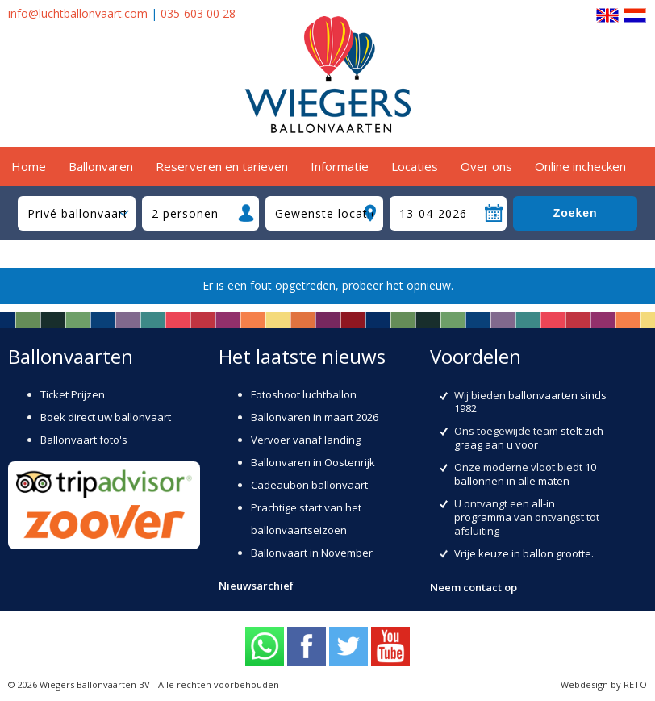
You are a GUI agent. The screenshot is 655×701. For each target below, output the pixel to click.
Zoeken (575, 213)
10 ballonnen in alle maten (525, 474)
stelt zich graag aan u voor (528, 438)
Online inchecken (580, 166)
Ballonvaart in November (312, 552)
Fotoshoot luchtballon (304, 394)
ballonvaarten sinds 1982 (530, 402)
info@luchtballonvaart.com (78, 13)
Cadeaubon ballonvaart (309, 485)
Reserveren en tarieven (222, 166)
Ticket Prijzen (72, 394)
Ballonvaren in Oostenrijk (313, 462)
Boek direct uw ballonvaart (105, 417)
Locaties (414, 166)
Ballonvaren (101, 166)
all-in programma (504, 510)
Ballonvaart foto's (83, 439)
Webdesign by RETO (604, 684)
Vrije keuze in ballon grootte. (524, 553)
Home (28, 166)
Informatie (340, 166)
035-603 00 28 (198, 13)
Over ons (486, 166)
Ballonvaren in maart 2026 (314, 417)
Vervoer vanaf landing (306, 439)
